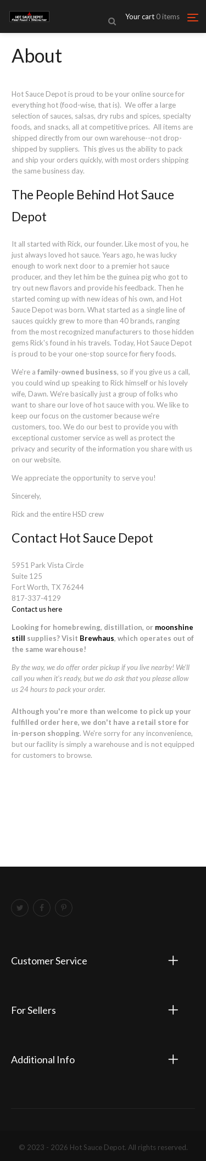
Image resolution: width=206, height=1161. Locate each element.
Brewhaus (97, 638)
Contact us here (37, 609)
